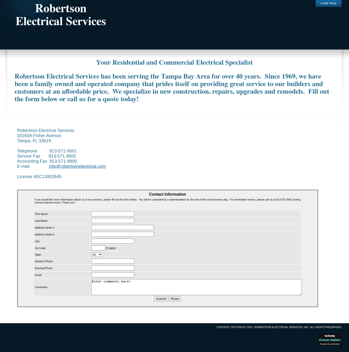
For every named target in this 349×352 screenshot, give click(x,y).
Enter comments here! (194, 288)
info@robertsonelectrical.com (77, 166)
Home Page (329, 3)
